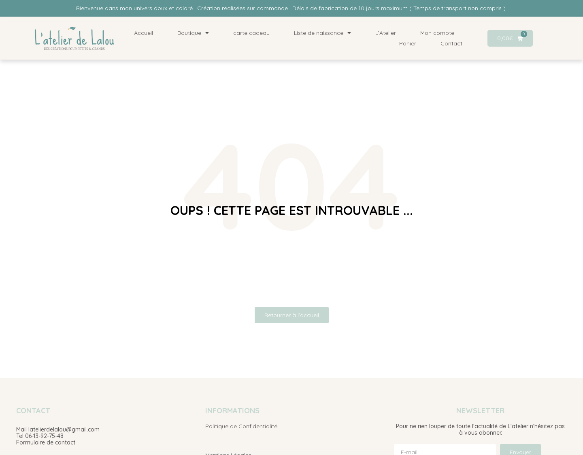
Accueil (143, 32)
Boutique (193, 33)
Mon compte (437, 32)
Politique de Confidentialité (241, 426)
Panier (407, 43)
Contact (451, 43)
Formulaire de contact (45, 442)
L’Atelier (385, 32)
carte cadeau (251, 32)
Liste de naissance (322, 33)
